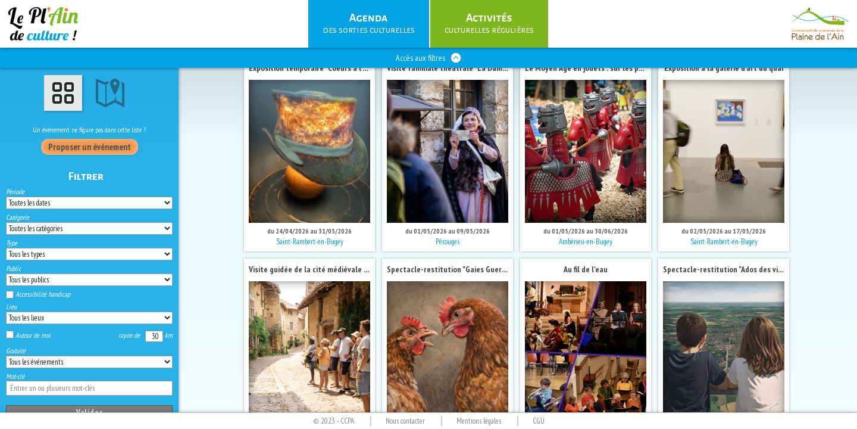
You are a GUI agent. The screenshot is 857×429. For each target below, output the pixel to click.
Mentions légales (478, 421)
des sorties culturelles (369, 23)
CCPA (347, 421)
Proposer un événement (89, 147)
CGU (539, 421)
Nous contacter (405, 421)
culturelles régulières (489, 23)
